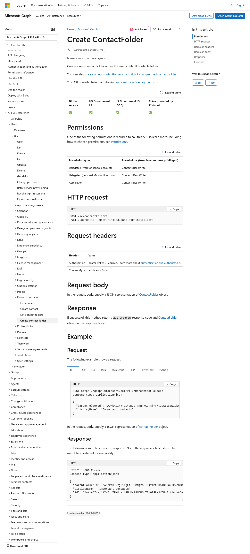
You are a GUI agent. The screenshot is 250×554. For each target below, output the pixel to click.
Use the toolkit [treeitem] (16, 56)
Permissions (119, 142)
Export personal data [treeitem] (29, 165)
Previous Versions (35, 542)
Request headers (204, 47)
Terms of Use (142, 542)
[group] (125, 402)
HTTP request (202, 41)
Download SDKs (202, 16)
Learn (70, 29)
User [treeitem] (20, 108)
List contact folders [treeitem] (31, 281)
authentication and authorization (160, 263)
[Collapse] (53, 29)
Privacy (85, 542)
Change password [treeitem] (27, 148)
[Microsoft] (7, 5)
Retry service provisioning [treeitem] (32, 154)
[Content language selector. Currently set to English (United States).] (22, 533)
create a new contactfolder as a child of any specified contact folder (130, 74)
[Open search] (232, 5)
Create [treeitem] (21, 119)
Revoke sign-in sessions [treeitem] (31, 159)
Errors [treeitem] (11, 73)
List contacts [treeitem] (28, 269)
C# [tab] (84, 370)
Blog (53, 542)
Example (199, 62)
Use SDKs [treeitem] (13, 50)
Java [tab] (103, 370)
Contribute (69, 542)
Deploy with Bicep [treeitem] (18, 61)
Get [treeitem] (19, 125)
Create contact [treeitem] (29, 275)
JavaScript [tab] (118, 370)
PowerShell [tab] (147, 370)
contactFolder (148, 426)
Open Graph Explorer (230, 16)
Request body (202, 52)
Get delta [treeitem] (22, 142)
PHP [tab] (132, 370)
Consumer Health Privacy (112, 542)
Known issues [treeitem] (16, 67)
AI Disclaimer (12, 542)
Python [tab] (163, 370)
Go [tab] (93, 370)
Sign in (241, 5)
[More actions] (179, 29)
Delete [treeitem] (21, 136)
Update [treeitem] (21, 131)
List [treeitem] (19, 113)
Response (199, 57)
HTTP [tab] (73, 370)
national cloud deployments (135, 82)
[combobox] (31, 37)
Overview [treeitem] (16, 85)
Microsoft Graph (88, 29)
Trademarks (162, 542)
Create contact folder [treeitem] (33, 286)
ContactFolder (148, 294)
